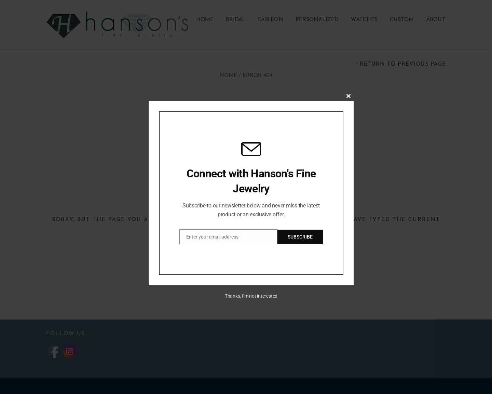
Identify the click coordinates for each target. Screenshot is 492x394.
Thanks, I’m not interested (251, 296)
